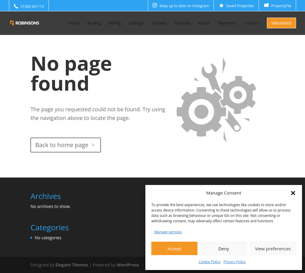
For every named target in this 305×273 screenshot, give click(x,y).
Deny (223, 249)
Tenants (159, 23)
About (204, 23)
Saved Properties (240, 5)
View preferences (273, 249)
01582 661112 (32, 6)
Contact (251, 23)
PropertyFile (281, 5)
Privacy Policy (234, 261)
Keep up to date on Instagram (184, 5)
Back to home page (61, 145)
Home (74, 23)
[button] (293, 193)
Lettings (136, 23)
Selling (114, 23)
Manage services (168, 232)
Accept (174, 249)
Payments (226, 23)
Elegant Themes (71, 265)
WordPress (128, 265)
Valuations (281, 23)
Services (182, 23)
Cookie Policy (209, 261)
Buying (93, 23)
